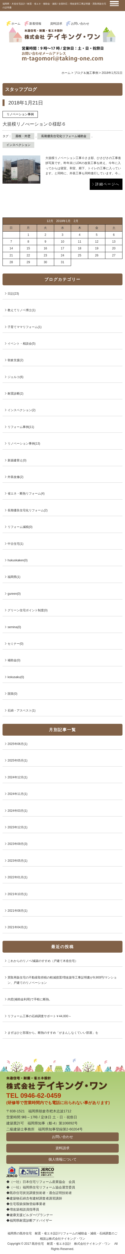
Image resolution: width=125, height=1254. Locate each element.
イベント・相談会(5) (22, 343)
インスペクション (18, 145)
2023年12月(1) (17, 827)
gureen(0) (14, 593)
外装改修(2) (15, 477)
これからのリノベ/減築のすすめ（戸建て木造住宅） (43, 961)
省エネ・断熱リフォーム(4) (26, 493)
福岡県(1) (14, 577)
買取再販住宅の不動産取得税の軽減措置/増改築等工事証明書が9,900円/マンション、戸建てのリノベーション (62, 980)
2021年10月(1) (17, 894)
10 (62, 241)
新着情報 (35, 23)
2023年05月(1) (17, 860)
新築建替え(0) (17, 460)
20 (113, 248)
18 (79, 248)
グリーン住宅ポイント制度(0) (28, 610)
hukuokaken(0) (17, 560)
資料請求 (56, 23)
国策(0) (12, 693)
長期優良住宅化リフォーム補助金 (63, 136)
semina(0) (14, 627)
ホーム (15, 23)
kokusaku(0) (16, 677)
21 (11, 255)
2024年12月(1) (17, 777)
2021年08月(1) (17, 910)
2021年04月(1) (17, 927)
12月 (50, 221)
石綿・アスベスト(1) (22, 710)
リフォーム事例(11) (21, 427)
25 (79, 255)
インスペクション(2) (22, 410)
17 (62, 248)
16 (45, 248)
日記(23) (13, 293)
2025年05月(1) (17, 760)
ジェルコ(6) (15, 377)
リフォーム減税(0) (20, 527)
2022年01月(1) (17, 877)
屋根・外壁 (22, 136)
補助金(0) (14, 660)
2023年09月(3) (17, 844)
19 (96, 248)
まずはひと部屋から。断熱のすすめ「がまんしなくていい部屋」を (53, 1032)
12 (96, 241)
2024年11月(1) (17, 794)
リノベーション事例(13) (24, 443)
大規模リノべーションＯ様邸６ (34, 124)
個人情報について (62, 1159)
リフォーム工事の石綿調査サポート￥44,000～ (39, 1016)
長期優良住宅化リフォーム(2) (28, 510)
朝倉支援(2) (15, 360)
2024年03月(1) (17, 810)
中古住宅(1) (15, 544)
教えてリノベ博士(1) (22, 310)
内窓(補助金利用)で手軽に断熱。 (30, 999)
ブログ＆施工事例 (86, 73)
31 (62, 262)
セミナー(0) (15, 643)
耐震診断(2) (15, 393)
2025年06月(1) (17, 744)
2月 (76, 221)
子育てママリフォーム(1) (25, 327)
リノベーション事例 (20, 114)
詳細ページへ (107, 184)
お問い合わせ (80, 23)
